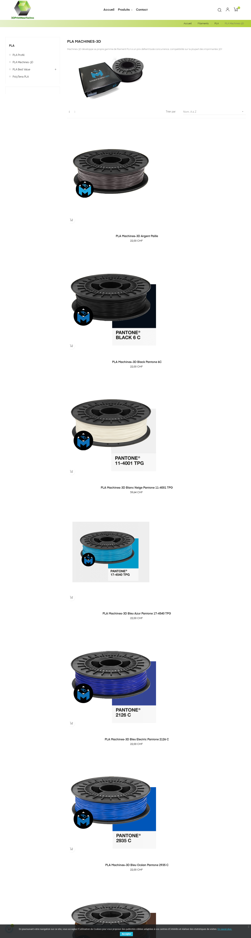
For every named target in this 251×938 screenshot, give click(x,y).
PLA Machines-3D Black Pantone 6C (156, 196)
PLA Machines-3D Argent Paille (94, 196)
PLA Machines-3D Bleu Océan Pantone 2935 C (218, 287)
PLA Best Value (21, 69)
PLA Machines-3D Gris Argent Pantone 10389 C (218, 376)
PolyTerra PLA (21, 76)
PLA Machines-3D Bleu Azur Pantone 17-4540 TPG (94, 287)
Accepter (126, 934)
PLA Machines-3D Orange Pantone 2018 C (156, 644)
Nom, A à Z (214, 112)
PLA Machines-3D (23, 62)
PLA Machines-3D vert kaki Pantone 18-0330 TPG (156, 823)
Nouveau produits (181, 875)
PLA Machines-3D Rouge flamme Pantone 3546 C (218, 734)
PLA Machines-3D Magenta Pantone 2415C (94, 555)
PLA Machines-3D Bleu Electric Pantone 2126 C (156, 287)
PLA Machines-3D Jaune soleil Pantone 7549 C (218, 466)
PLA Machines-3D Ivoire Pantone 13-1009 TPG (94, 466)
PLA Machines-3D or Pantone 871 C (94, 642)
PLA (11, 45)
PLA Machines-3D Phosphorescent (94, 732)
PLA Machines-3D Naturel (218, 553)
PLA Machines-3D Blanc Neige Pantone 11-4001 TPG (218, 198)
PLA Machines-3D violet (218, 821)
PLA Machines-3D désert (156, 374)
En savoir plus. (225, 929)
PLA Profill (19, 55)
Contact (217, 892)
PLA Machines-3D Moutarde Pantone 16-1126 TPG (156, 555)
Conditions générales (225, 875)
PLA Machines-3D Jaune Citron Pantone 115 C (156, 466)
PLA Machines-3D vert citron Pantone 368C (94, 823)
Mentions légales (223, 880)
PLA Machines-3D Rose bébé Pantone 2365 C (156, 734)
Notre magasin (221, 886)
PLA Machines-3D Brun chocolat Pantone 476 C (94, 376)
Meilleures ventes (181, 880)
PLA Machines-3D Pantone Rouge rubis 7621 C (218, 644)
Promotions (178, 886)
